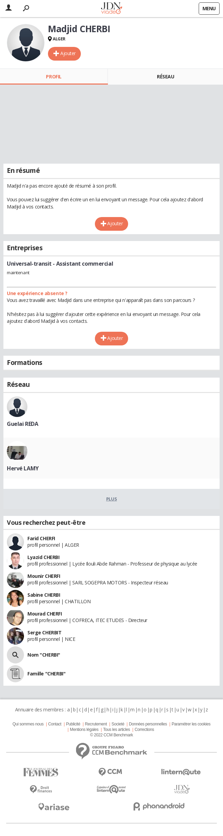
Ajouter (68, 53)
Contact (54, 724)
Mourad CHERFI (44, 613)
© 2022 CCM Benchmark (111, 735)
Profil (53, 76)
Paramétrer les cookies (191, 724)
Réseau (165, 76)
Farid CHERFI (41, 538)
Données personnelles (148, 724)
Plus (111, 499)
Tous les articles (116, 729)
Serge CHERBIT (44, 632)
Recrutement (96, 724)
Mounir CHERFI (43, 576)
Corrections (144, 729)
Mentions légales (84, 729)
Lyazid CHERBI (43, 557)
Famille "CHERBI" (46, 673)
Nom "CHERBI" (43, 654)
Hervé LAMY (23, 468)
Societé (118, 724)
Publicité (73, 724)
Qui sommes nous (28, 724)
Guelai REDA (22, 424)
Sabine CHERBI (43, 595)
